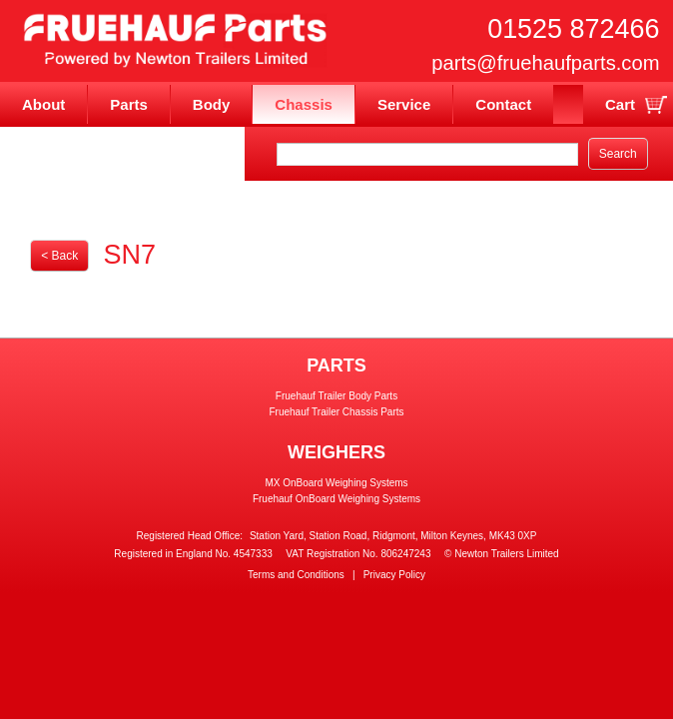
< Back (59, 256)
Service (403, 104)
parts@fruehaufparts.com (545, 63)
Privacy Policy (394, 574)
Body (212, 104)
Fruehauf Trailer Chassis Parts (336, 411)
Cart (620, 104)
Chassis (304, 104)
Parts (129, 104)
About (43, 104)
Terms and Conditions (296, 574)
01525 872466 (573, 29)
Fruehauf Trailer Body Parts (336, 395)
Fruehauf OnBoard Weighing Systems (336, 498)
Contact (503, 104)
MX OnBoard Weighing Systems (336, 482)
